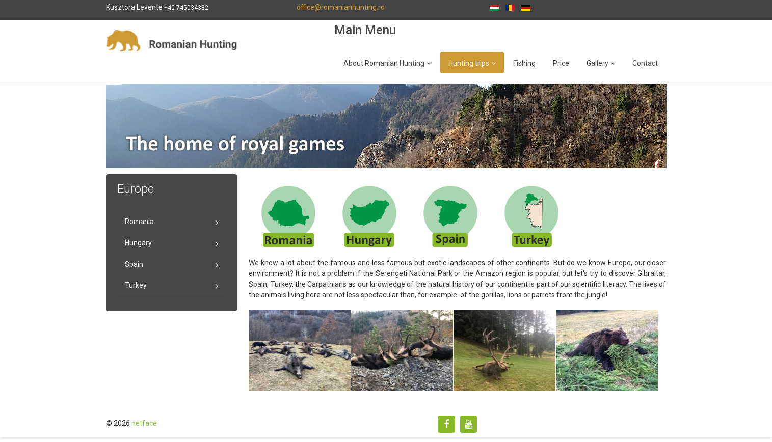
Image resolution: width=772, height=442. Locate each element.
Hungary (138, 243)
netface (144, 423)
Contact (645, 63)
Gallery (597, 63)
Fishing (524, 63)
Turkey (136, 285)
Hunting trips (468, 63)
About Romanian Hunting (383, 63)
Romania (139, 221)
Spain (134, 264)
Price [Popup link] (561, 63)
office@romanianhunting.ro (341, 7)
